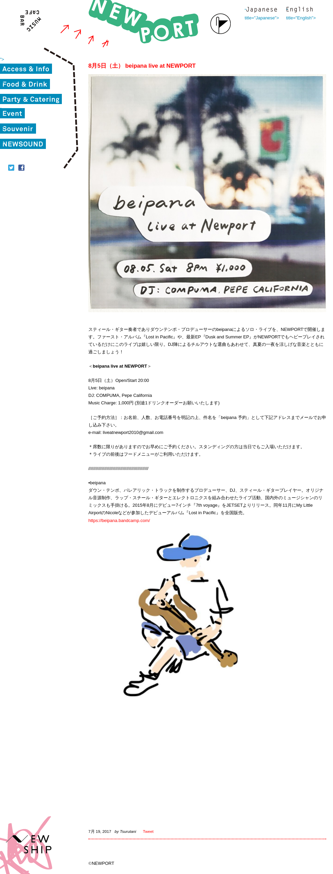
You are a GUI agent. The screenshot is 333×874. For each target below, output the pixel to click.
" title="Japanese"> (262, 10)
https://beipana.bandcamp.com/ (119, 520)
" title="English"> (299, 10)
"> (2, 59)
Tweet (148, 831)
